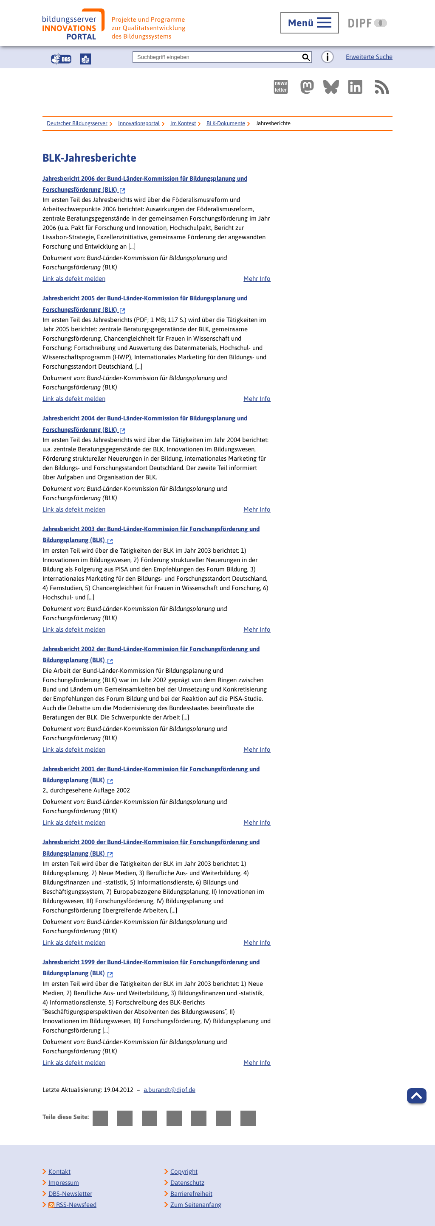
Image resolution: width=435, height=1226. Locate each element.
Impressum (63, 1182)
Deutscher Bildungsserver (77, 123)
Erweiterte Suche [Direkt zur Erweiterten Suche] (369, 56)
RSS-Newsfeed (72, 1204)
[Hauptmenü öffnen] (309, 23)
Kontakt (59, 1171)
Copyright (184, 1171)
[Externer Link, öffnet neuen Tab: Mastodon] (307, 87)
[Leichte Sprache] (85, 58)
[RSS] (381, 87)
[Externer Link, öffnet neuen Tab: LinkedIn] (355, 87)
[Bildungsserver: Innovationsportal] (113, 24)
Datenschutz (187, 1182)
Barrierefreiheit (191, 1193)
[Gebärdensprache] (61, 58)
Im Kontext (183, 123)
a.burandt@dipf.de (169, 1089)
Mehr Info (257, 278)
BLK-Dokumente (225, 123)
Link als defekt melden (73, 278)
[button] (417, 1095)
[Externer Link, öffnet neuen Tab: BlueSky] (331, 87)
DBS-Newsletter (70, 1193)
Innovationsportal (139, 123)
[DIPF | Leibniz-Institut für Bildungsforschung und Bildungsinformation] (368, 23)
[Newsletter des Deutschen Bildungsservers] (281, 87)
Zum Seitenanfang (195, 1204)
